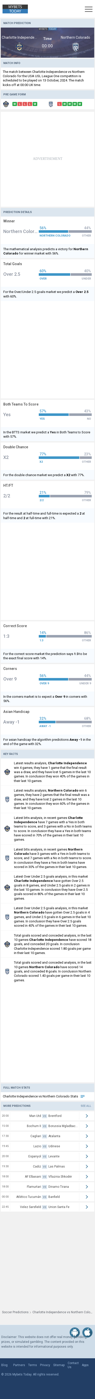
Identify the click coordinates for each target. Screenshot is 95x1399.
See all (86, 1106)
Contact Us (73, 1365)
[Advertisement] (47, 159)
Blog (4, 1365)
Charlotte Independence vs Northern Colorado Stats (44, 1096)
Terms (32, 1365)
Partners (19, 1365)
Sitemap (59, 1365)
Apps (85, 1365)
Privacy (45, 1365)
